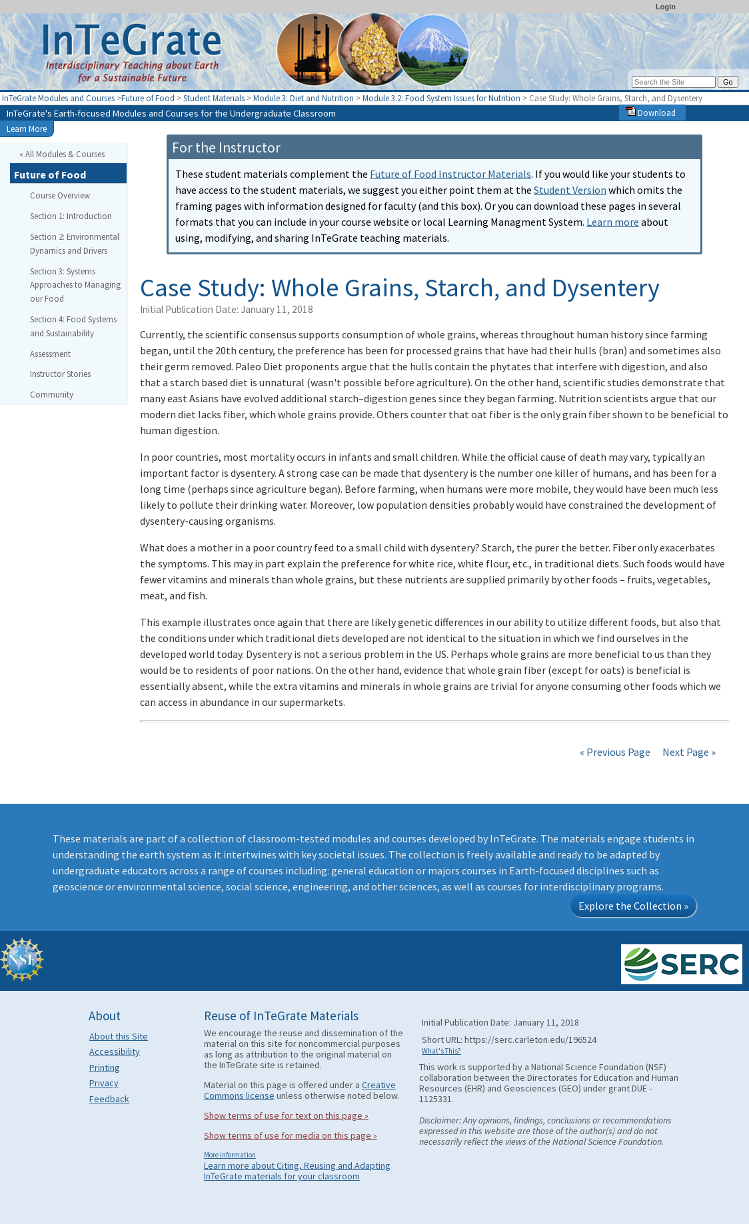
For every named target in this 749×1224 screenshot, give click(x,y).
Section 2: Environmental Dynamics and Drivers (74, 243)
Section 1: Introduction (71, 215)
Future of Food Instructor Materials (450, 173)
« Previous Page (615, 752)
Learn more (612, 221)
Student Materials (214, 98)
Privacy (104, 1083)
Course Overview (60, 195)
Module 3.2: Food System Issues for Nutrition (441, 98)
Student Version (570, 189)
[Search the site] (674, 82)
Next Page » (688, 752)
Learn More (27, 128)
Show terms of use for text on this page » (286, 1115)
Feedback (109, 1099)
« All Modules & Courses (62, 154)
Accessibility (114, 1052)
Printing (104, 1067)
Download (651, 112)
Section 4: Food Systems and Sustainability (73, 326)
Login (666, 7)
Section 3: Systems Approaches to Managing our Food (75, 285)
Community (51, 394)
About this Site (118, 1036)
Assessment (50, 353)
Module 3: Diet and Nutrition (303, 98)
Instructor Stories (60, 373)
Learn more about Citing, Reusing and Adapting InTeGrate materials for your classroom (297, 1170)
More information (230, 1154)
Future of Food (148, 98)
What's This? (441, 1051)
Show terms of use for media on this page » (290, 1135)
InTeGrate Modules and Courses (58, 98)
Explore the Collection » (633, 905)
